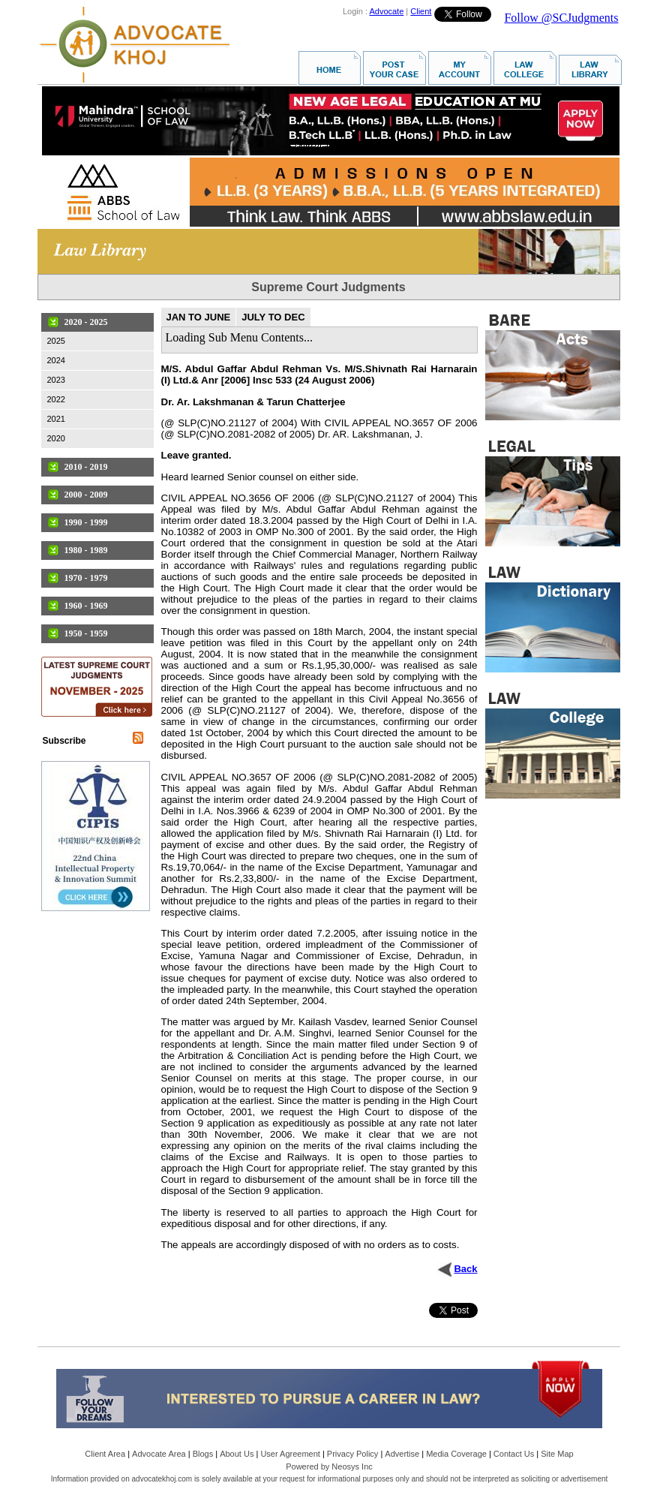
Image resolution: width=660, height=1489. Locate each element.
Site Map (557, 1453)
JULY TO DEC (273, 317)
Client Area (105, 1453)
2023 (56, 379)
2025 (56, 340)
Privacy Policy (352, 1453)
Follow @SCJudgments (561, 17)
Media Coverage (456, 1453)
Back (465, 1268)
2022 (56, 399)
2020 (56, 438)
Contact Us (514, 1453)
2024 (56, 360)
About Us (237, 1453)
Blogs (203, 1453)
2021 (56, 418)
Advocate (386, 11)
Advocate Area (159, 1453)
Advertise (402, 1453)
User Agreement (290, 1453)
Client (420, 11)
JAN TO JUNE (198, 317)
